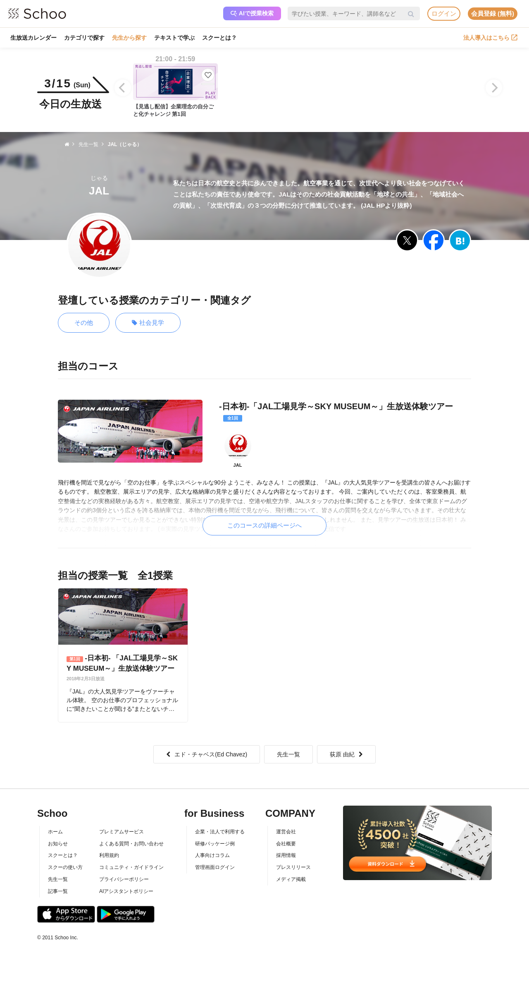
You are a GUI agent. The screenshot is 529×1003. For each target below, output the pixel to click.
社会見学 (148, 323)
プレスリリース (293, 867)
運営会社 (286, 832)
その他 (83, 322)
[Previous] (122, 87)
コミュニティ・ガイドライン (131, 867)
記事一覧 (58, 891)
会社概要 (286, 844)
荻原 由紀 (346, 754)
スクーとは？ (219, 37)
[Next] (494, 87)
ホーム (55, 832)
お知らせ (58, 844)
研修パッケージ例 (215, 844)
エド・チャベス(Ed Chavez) (206, 754)
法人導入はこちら (490, 37)
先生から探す (129, 37)
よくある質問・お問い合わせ (131, 844)
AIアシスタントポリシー (126, 891)
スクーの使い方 (65, 867)
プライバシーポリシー (124, 879)
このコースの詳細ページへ (264, 525)
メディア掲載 (291, 879)
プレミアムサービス (121, 832)
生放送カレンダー (33, 37)
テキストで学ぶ (174, 37)
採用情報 (286, 855)
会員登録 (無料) (492, 13)
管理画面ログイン (215, 867)
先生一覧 (288, 754)
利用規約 (109, 855)
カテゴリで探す (84, 37)
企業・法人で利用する (220, 832)
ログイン (443, 13)
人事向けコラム (212, 855)
